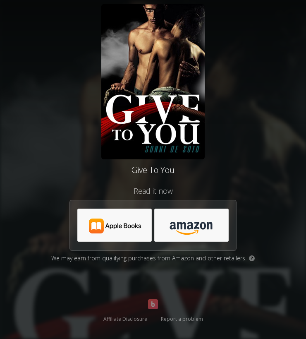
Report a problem (182, 318)
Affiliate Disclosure (125, 318)
